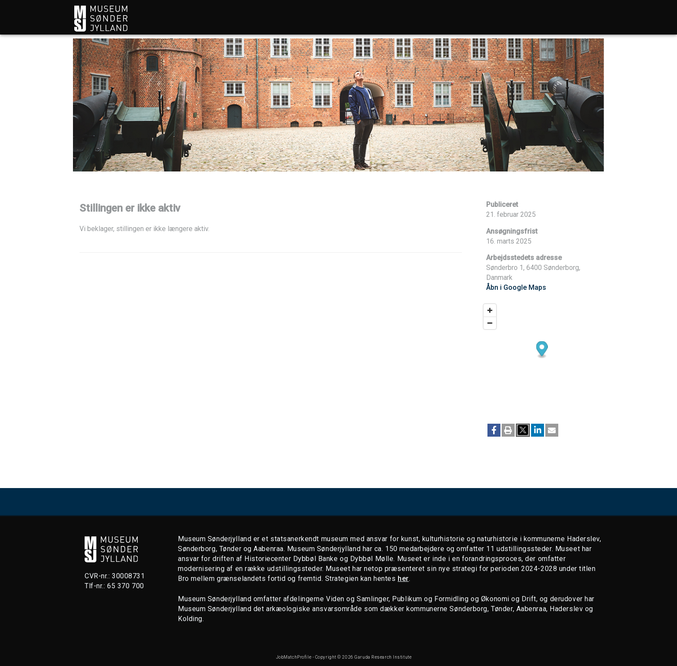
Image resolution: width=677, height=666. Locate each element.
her (403, 578)
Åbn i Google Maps (516, 287)
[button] (493, 430)
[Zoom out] (490, 323)
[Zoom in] (490, 310)
